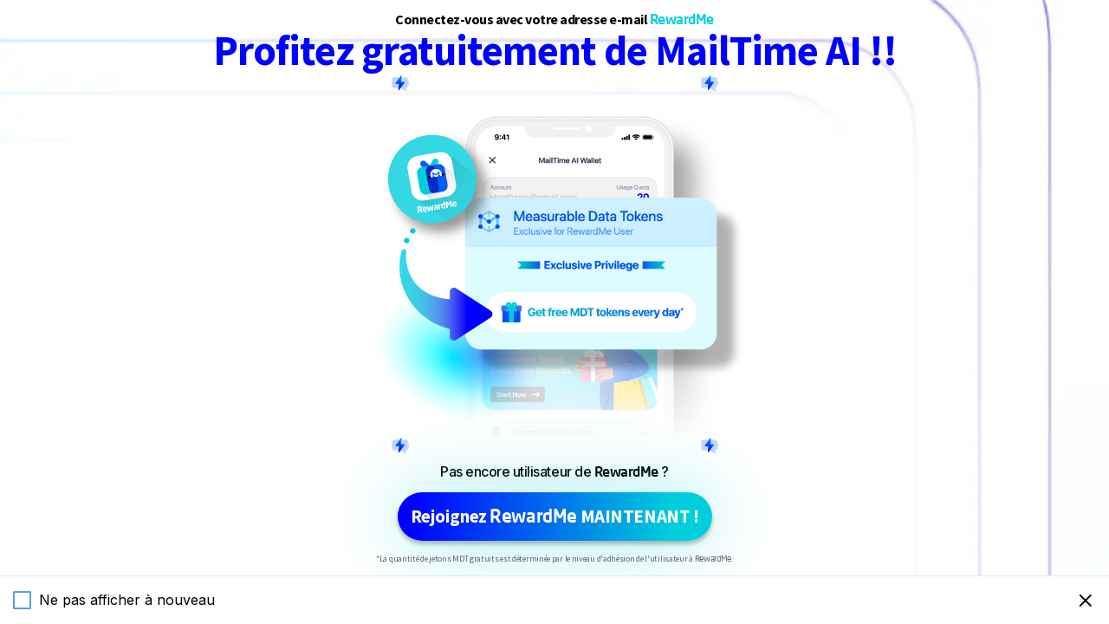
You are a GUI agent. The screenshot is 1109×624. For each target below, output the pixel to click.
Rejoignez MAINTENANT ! (555, 516)
